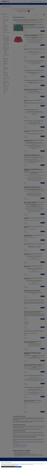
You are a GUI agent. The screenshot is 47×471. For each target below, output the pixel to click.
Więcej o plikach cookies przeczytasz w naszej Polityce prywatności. (9, 465)
